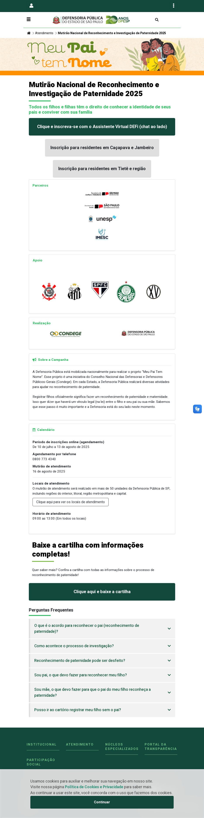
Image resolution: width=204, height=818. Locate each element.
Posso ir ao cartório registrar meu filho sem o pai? (77, 710)
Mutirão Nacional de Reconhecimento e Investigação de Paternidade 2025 (112, 33)
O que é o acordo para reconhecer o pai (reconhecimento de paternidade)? (86, 628)
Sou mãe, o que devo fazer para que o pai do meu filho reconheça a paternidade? (92, 692)
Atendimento (44, 33)
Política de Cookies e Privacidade (94, 787)
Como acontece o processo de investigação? (74, 646)
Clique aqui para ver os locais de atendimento (70, 502)
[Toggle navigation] (31, 6)
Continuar (102, 802)
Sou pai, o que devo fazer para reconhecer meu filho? (80, 675)
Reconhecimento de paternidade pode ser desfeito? (79, 660)
